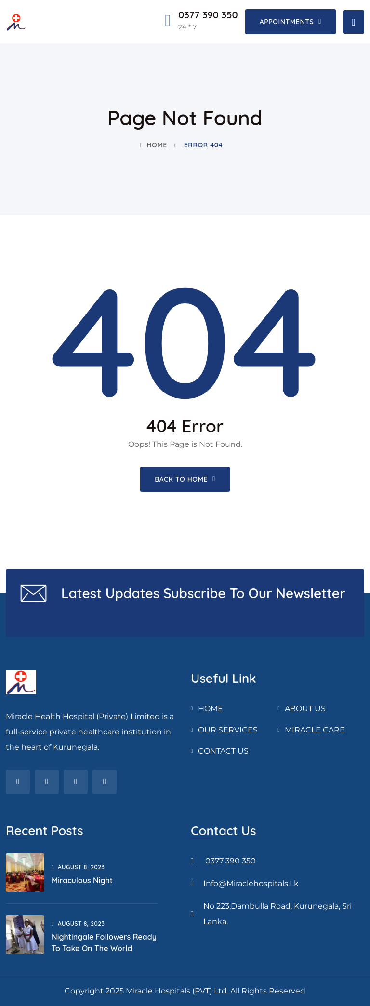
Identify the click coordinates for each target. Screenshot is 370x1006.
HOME (210, 708)
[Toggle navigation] (353, 22)
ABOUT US (305, 708)
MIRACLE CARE (315, 729)
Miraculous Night (82, 880)
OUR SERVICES (228, 729)
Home (153, 145)
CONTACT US (223, 751)
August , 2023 (78, 867)
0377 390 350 (208, 15)
